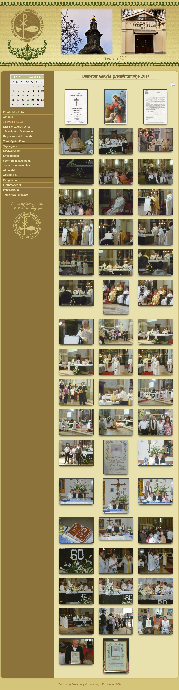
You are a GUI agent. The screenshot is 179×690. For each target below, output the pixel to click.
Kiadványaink (12, 150)
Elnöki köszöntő (13, 111)
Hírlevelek (9, 170)
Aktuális (8, 116)
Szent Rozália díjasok (17, 160)
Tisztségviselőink (14, 141)
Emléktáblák (11, 155)
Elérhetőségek (12, 184)
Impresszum (11, 189)
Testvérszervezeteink (16, 165)
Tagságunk (10, 146)
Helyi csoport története (17, 136)
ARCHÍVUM (10, 175)
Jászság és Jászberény (18, 131)
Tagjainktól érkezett (15, 194)
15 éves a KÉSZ (13, 121)
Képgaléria (10, 180)
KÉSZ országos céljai (16, 126)
